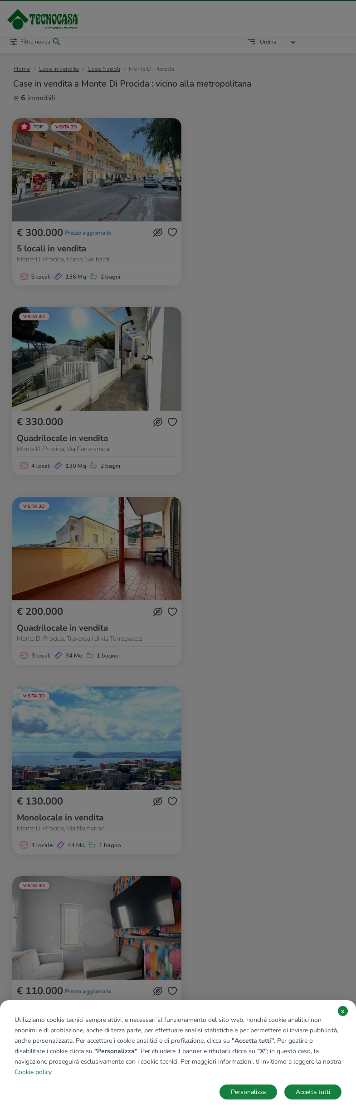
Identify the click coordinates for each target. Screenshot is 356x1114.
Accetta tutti (313, 1092)
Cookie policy (33, 1072)
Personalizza (248, 1092)
